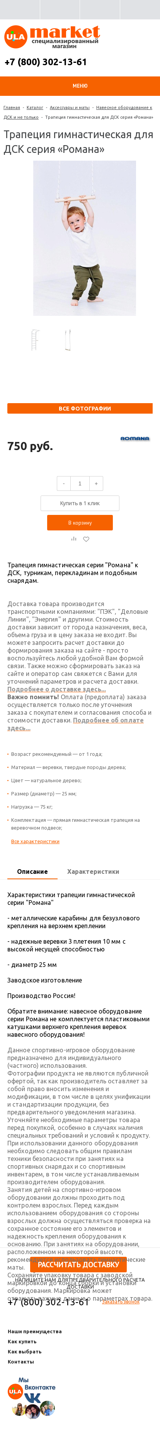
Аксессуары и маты (70, 107)
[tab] (32, 872)
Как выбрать (25, 1351)
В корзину (80, 522)
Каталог (35, 107)
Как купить (22, 1341)
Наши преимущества (35, 1331)
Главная (11, 107)
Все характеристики (35, 841)
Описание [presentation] (32, 871)
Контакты (21, 1361)
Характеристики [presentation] (93, 871)
